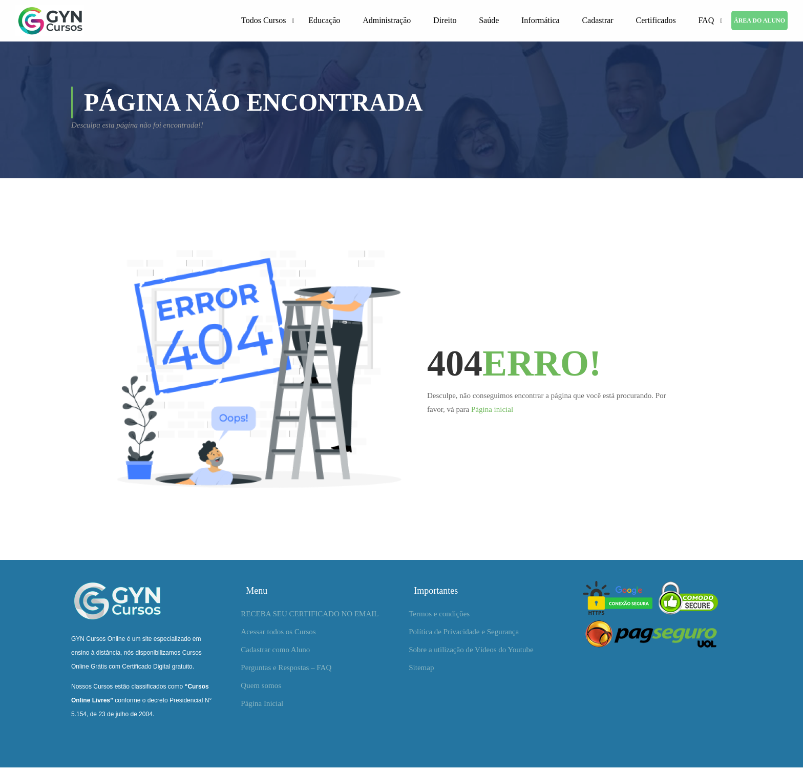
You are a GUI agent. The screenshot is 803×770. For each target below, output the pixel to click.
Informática (540, 21)
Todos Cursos (263, 21)
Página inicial (492, 412)
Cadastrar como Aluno (275, 652)
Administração (387, 21)
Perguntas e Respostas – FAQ (286, 670)
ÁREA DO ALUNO (759, 21)
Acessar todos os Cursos (278, 634)
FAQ (706, 21)
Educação (324, 21)
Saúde (489, 21)
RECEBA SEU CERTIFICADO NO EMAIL (309, 616)
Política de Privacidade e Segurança (464, 634)
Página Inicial (262, 706)
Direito (444, 21)
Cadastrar (597, 21)
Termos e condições (439, 616)
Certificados (655, 21)
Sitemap (421, 670)
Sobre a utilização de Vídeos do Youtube (471, 652)
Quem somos (261, 688)
